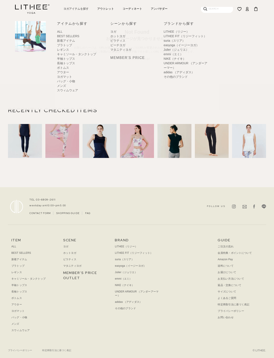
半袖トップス (19, 285)
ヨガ (65, 246)
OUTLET (71, 278)
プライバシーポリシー (231, 310)
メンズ (15, 323)
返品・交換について (229, 285)
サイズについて (227, 291)
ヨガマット (18, 310)
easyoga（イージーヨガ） (130, 265)
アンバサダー (159, 8)
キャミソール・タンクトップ (28, 278)
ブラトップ (18, 265)
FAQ (87, 213)
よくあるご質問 (227, 298)
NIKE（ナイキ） (124, 285)
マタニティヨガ (72, 265)
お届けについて (227, 272)
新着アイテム (19, 259)
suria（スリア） (124, 259)
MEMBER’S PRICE (80, 273)
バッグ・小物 (19, 317)
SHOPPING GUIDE (67, 213)
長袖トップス (19, 291)
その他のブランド (125, 308)
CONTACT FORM (40, 213)
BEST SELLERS (21, 252)
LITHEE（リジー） (126, 246)
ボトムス (16, 298)
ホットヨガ (69, 252)
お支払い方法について (231, 278)
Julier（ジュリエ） (126, 272)
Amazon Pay (225, 259)
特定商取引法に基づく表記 (233, 304)
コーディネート (132, 8)
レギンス (16, 272)
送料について (225, 265)
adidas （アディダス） (128, 301)
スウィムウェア (20, 330)
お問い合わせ (225, 317)
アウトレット (105, 8)
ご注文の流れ (225, 246)
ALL (13, 246)
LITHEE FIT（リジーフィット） (134, 252)
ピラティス (69, 259)
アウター (16, 304)
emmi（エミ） (123, 278)
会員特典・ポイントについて (235, 252)
